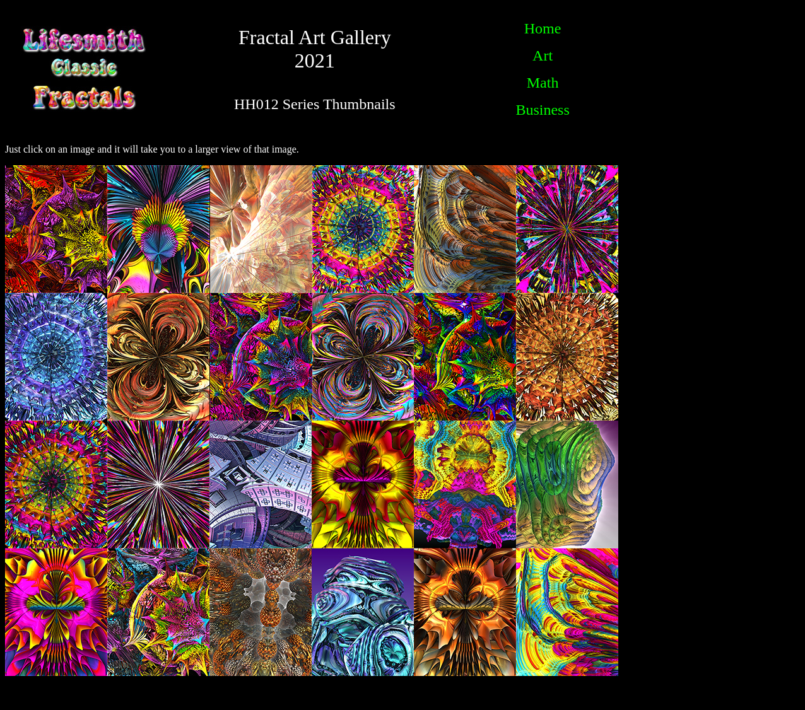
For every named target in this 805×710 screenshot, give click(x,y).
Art (542, 55)
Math (543, 82)
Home (542, 28)
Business (542, 110)
